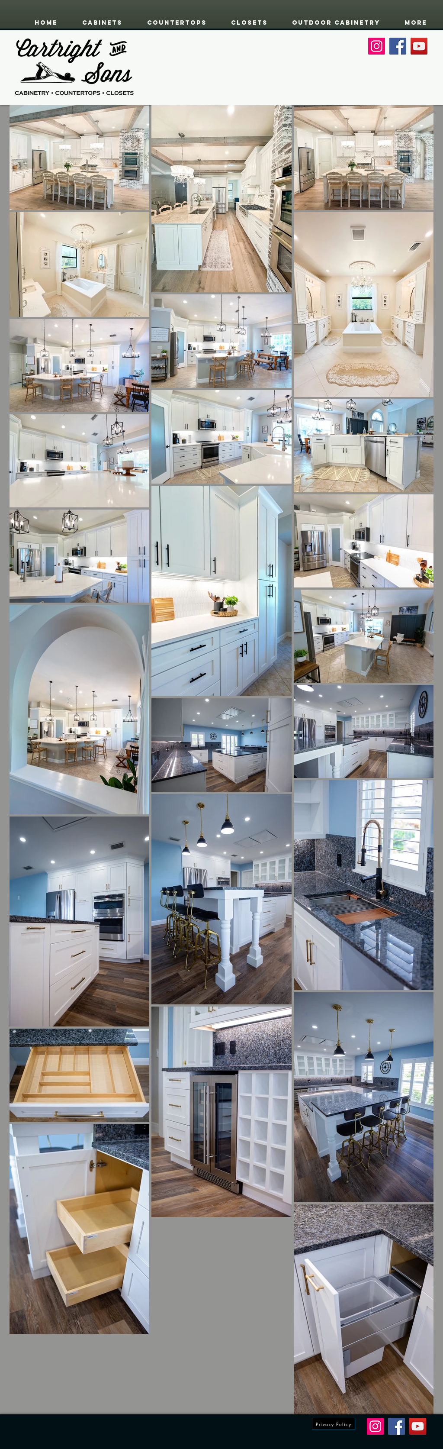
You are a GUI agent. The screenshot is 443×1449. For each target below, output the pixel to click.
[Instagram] (376, 46)
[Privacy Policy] (333, 1424)
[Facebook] (397, 46)
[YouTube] (419, 46)
